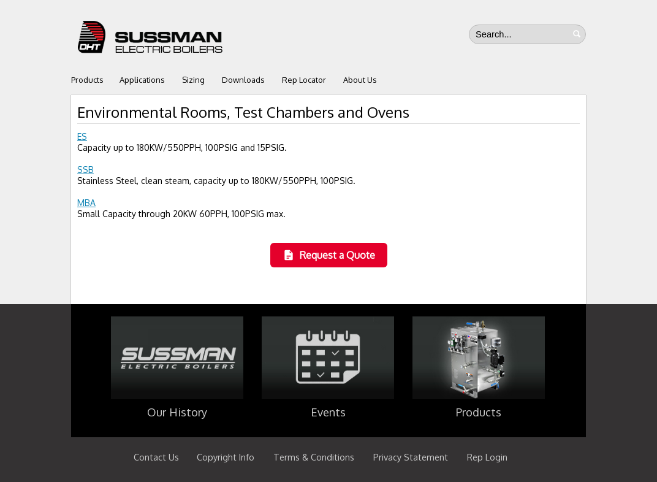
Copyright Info (225, 456)
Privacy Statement (410, 456)
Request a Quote (329, 255)
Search (576, 33)
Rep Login (487, 456)
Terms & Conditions (313, 456)
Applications (142, 80)
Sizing (193, 80)
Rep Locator (304, 80)
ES (82, 136)
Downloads (243, 80)
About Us (360, 80)
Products (87, 80)
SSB (85, 169)
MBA (86, 202)
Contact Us (156, 456)
